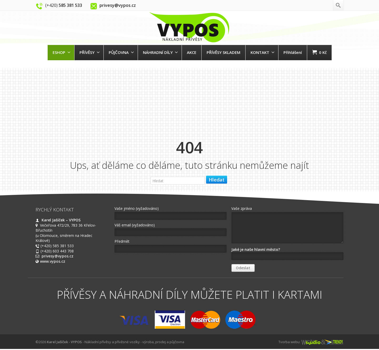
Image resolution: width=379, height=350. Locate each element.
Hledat (217, 179)
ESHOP (62, 52)
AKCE (191, 52)
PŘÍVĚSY (89, 52)
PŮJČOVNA (121, 52)
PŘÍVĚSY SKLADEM (223, 52)
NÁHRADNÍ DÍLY (160, 52)
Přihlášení (292, 52)
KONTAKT (263, 52)
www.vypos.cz (52, 261)
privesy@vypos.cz (57, 255)
